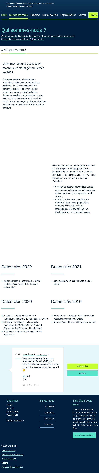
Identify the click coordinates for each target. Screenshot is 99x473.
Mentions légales (9, 459)
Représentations (68, 15)
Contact (82, 15)
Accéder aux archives (84, 435)
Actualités (35, 15)
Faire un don (38, 39)
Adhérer (82, 373)
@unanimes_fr (42, 354)
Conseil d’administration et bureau (34, 36)
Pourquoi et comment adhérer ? (16, 39)
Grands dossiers (50, 15)
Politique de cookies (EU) (12, 467)
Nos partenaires (8, 451)
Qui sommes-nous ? (18, 15)
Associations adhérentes (62, 36)
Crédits (5, 463)
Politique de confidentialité (12, 455)
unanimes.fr (29, 354)
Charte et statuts (9, 36)
